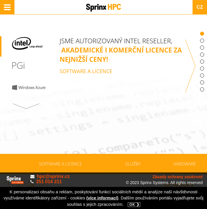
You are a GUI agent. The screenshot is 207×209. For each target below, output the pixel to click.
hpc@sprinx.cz (53, 176)
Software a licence (60, 164)
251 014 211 (49, 181)
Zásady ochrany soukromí (177, 176)
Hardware (184, 164)
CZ (200, 7)
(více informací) (102, 197)
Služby (133, 164)
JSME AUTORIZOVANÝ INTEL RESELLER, (121, 71)
